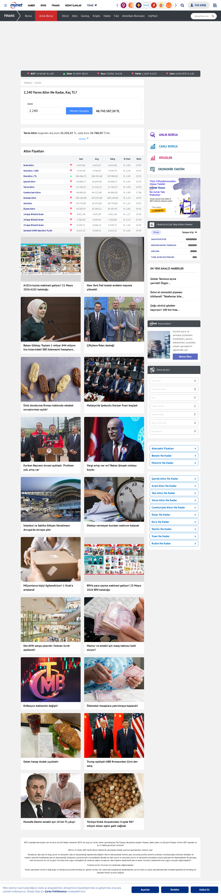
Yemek (60, 846)
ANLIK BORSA (164, 135)
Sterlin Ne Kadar (174, 529)
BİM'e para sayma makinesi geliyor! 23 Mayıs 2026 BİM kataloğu (114, 573)
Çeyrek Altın (29, 181)
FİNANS (9, 16)
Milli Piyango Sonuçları (176, 851)
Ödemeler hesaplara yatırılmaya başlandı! (112, 661)
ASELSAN (155, 251)
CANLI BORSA (164, 146)
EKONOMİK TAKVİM (167, 169)
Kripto (96, 16)
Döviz (65, 16)
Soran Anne (170, 841)
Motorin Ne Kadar (174, 463)
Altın (75, 16)
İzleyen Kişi (188, 232)
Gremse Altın (29, 197)
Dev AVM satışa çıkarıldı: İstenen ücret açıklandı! (46, 618)
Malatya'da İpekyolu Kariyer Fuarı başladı (112, 405)
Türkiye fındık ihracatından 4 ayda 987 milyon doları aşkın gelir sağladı (110, 749)
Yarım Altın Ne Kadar (174, 500)
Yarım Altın (28, 187)
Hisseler (133, 846)
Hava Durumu (136, 878)
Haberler (61, 836)
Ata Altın (27, 203)
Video (60, 878)
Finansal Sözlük (137, 841)
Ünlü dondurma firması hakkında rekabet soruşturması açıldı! (48, 407)
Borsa (28, 16)
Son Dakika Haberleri (68, 830)
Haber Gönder (185, 816)
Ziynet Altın (29, 208)
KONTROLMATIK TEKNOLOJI (163, 245)
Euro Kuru (134, 867)
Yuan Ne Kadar (174, 536)
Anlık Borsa (46, 16)
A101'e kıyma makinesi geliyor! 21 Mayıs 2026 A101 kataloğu (48, 287)
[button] (5, 5)
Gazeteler (98, 862)
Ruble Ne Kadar (174, 543)
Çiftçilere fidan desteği (100, 345)
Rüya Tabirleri (136, 872)
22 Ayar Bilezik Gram (33, 225)
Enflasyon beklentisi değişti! (40, 661)
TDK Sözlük (170, 872)
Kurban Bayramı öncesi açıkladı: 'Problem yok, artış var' (48, 467)
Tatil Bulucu (170, 846)
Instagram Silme (173, 867)
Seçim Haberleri (101, 851)
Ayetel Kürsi (171, 878)
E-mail (96, 867)
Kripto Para (135, 851)
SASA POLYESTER (158, 239)
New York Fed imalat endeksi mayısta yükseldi (109, 287)
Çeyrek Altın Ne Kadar (174, 478)
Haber (107, 16)
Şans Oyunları (100, 872)
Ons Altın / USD (30, 170)
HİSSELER (161, 158)
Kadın (60, 851)
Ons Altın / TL (30, 176)
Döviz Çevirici (163, 369)
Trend (60, 862)
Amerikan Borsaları (133, 16)
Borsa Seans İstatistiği (140, 830)
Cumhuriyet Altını (32, 192)
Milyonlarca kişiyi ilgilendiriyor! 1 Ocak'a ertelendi (48, 573)
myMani (153, 16)
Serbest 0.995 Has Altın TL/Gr (37, 230)
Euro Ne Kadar (174, 521)
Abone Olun (185, 356)
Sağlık (96, 836)
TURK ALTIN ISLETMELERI (162, 257)
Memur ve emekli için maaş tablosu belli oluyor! (111, 618)
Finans (60, 841)
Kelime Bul (170, 836)
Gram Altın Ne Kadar (174, 485)
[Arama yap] (182, 5)
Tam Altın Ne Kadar (174, 493)
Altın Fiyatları (136, 857)
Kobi (95, 878)
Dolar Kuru (134, 862)
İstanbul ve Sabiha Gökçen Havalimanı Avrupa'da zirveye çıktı (46, 527)
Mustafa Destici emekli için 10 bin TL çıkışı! (49, 747)
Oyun (167, 830)
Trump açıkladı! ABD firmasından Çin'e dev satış (112, 704)
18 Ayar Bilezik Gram (33, 219)
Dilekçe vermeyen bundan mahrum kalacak (113, 525)
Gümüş (85, 16)
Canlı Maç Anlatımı (103, 857)
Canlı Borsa (135, 836)
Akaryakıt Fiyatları (174, 448)
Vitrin (96, 846)
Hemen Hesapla (79, 111)
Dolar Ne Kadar (174, 514)
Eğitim (60, 867)
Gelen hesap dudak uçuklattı (40, 702)
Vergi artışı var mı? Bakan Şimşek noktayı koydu (112, 467)
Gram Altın (28, 165)
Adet (30, 104)
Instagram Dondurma (175, 862)
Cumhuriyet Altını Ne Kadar (174, 507)
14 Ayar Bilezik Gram (33, 214)
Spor (59, 872)
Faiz (116, 16)
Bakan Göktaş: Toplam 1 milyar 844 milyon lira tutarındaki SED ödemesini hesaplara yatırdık (49, 348)
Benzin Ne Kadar (174, 455)
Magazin (61, 857)
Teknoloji (97, 830)
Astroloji (97, 841)
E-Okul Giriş (171, 857)
